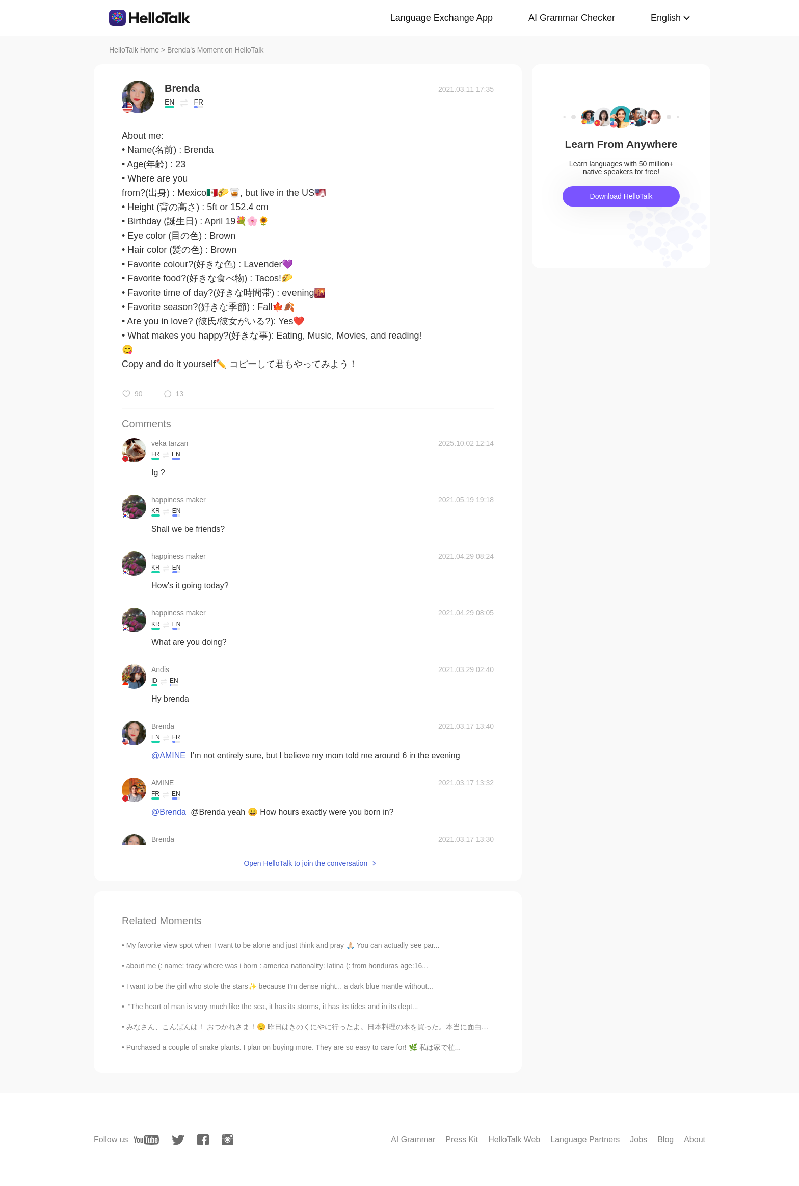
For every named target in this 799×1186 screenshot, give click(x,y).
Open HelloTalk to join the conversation (305, 863)
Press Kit (461, 1139)
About (694, 1139)
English (666, 18)
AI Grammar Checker (571, 18)
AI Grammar (413, 1139)
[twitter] (178, 1140)
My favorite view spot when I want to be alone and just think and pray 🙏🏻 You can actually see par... (283, 945)
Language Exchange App (441, 18)
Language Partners (585, 1139)
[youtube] (146, 1140)
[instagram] (227, 1139)
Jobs (638, 1139)
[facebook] (203, 1139)
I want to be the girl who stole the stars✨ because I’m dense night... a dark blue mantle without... (279, 986)
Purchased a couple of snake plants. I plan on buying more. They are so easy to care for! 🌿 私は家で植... (293, 1047)
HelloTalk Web (514, 1139)
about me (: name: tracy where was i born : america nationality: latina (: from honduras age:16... (277, 966)
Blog (665, 1139)
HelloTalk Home (134, 50)
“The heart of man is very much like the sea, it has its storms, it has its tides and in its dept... (272, 1006)
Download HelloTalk (621, 196)
